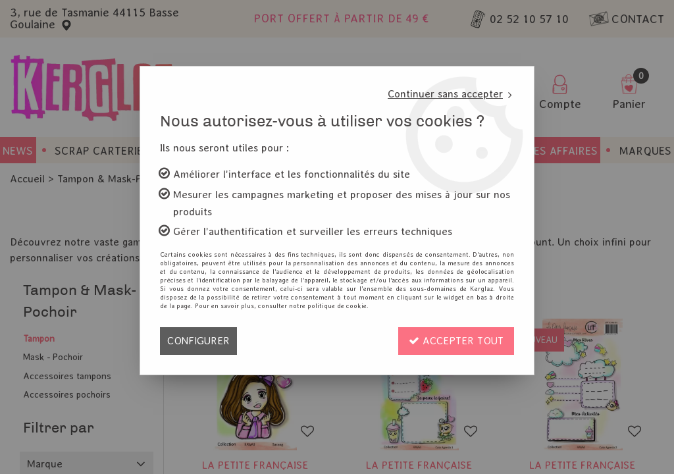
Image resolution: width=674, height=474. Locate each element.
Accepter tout (456, 340)
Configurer (198, 340)
